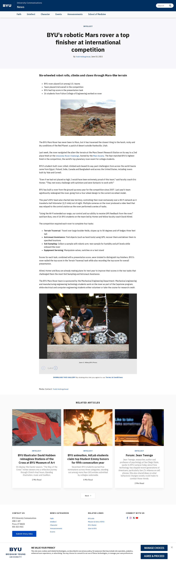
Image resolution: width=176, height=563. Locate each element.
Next (88, 495)
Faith (19, 14)
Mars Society (100, 156)
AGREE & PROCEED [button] (154, 556)
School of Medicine (97, 14)
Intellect (31, 14)
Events (58, 14)
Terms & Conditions (114, 377)
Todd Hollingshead (83, 57)
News (20, 7)
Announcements (75, 14)
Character (45, 14)
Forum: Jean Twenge (139, 455)
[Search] (165, 5)
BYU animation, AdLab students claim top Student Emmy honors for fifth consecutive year (88, 460)
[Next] (55, 368)
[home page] (7, 5)
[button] (172, 547)
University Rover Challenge (68, 156)
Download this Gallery (64, 377)
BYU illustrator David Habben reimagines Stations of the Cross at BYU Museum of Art (36, 458)
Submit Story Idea (24, 534)
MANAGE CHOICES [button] (154, 548)
